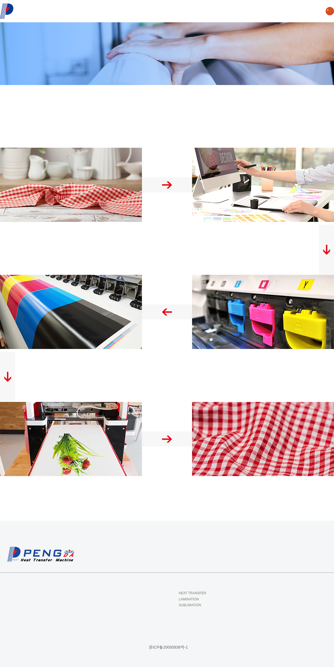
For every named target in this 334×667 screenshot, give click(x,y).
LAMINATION (189, 599)
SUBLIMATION (190, 605)
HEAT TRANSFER (192, 593)
